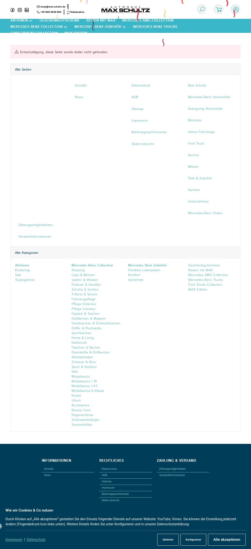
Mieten (193, 166)
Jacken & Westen (85, 280)
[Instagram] (21, 9)
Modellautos (81, 376)
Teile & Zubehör (200, 178)
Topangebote (25, 280)
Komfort (134, 275)
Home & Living (83, 338)
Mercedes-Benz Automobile (209, 97)
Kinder (76, 396)
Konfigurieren (193, 539)
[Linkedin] (28, 9)
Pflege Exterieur (84, 304)
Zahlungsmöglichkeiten (172, 469)
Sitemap (106, 481)
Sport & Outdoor (84, 367)
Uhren (76, 400)
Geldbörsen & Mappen (89, 318)
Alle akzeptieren (226, 539)
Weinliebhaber (82, 357)
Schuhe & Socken (85, 289)
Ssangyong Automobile (205, 108)
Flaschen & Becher (86, 347)
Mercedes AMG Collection (207, 275)
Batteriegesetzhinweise (115, 494)
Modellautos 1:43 (84, 386)
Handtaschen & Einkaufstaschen (96, 323)
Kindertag (22, 270)
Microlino (195, 120)
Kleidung (78, 270)
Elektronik (79, 342)
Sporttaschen (82, 333)
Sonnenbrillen (82, 425)
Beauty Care (81, 410)
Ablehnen (168, 539)
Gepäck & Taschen (86, 313)
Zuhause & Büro (84, 362)
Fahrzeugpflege (83, 299)
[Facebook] (14, 9)
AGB (104, 475)
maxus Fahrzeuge (201, 132)
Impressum (14, 540)
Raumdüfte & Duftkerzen (91, 352)
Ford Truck (196, 143)
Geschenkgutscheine (203, 265)
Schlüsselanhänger (86, 420)
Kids (75, 371)
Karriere (194, 190)
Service (193, 155)
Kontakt (48, 469)
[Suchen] (202, 9)
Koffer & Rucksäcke (86, 328)
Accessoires (80, 405)
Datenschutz (36, 540)
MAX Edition (197, 289)
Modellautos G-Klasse (88, 391)
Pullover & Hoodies (86, 284)
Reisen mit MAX (200, 270)
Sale (18, 275)
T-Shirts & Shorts (84, 294)
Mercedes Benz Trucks (205, 280)
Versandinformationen (172, 475)
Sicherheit (135, 280)
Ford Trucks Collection (204, 284)
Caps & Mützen (83, 275)
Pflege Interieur (84, 309)
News (47, 475)
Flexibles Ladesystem (144, 270)
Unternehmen (198, 201)
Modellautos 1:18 (84, 381)
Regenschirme (82, 415)
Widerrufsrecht (110, 500)
